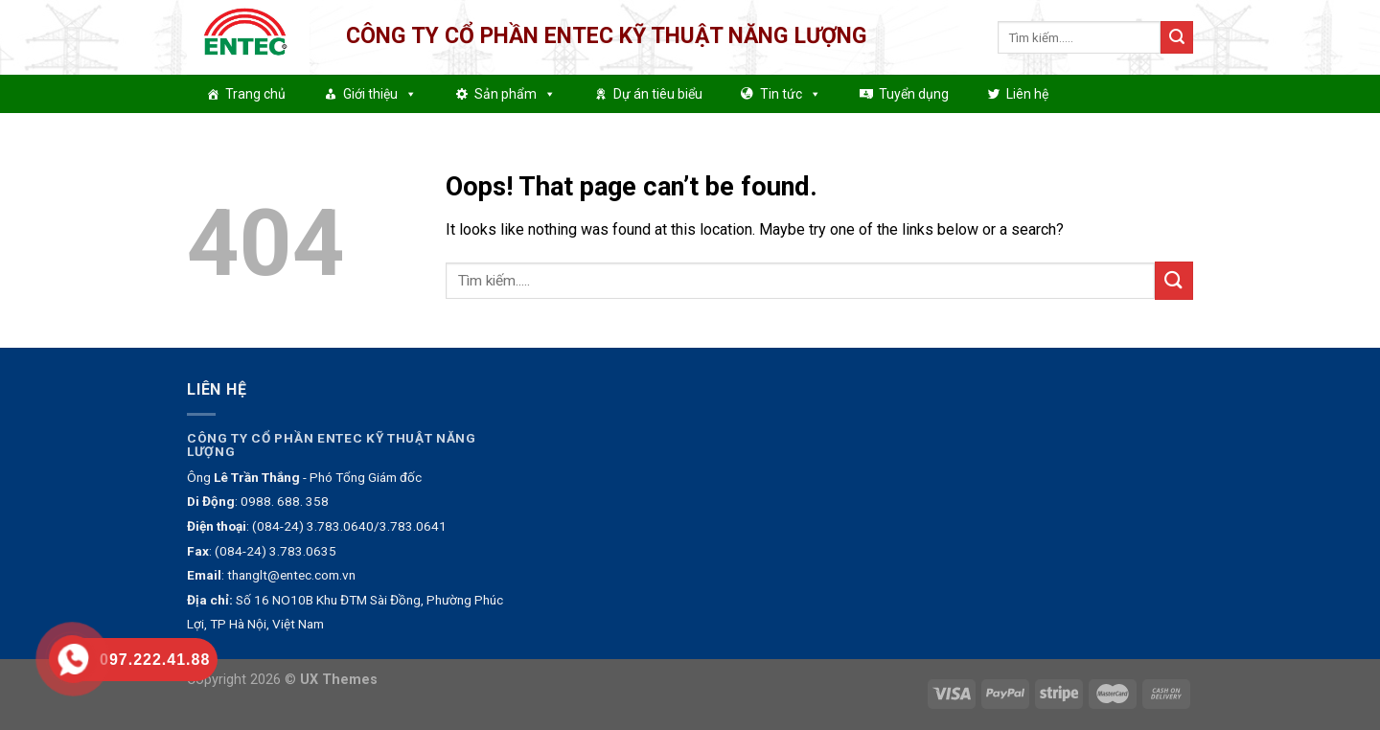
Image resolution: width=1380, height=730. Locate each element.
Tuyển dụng (914, 94)
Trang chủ (255, 94)
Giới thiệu (380, 94)
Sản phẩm (515, 94)
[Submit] (1177, 37)
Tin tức (790, 94)
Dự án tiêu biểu (657, 94)
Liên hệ (1027, 94)
